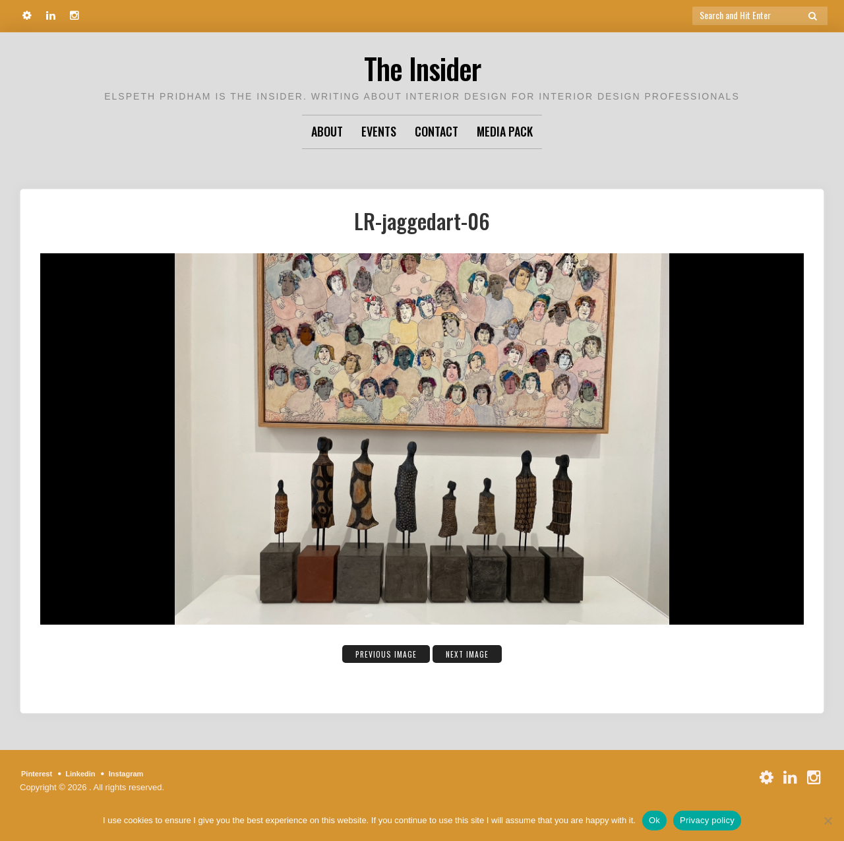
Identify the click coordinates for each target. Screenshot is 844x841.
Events (378, 131)
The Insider (422, 65)
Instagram (140, 773)
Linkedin (88, 773)
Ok (654, 820)
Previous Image (380, 653)
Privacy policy (707, 820)
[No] (827, 820)
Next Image (475, 653)
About (327, 131)
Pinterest (39, 773)
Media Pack (505, 131)
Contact (436, 131)
